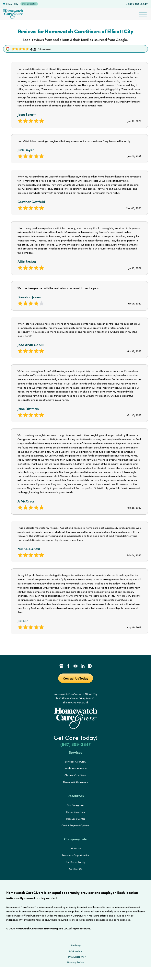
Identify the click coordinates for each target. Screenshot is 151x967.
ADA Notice (75, 951)
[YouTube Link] (75, 666)
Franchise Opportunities (75, 855)
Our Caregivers (75, 805)
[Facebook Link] (68, 666)
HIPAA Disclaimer (76, 956)
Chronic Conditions (75, 775)
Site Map (75, 945)
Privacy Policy (75, 962)
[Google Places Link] (61, 666)
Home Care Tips (75, 812)
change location (29, 3)
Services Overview (75, 761)
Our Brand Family (75, 862)
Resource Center (75, 818)
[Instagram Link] (90, 666)
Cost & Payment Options (75, 825)
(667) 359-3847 (137, 3)
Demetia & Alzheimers (75, 782)
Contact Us (75, 869)
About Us (75, 848)
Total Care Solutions (75, 768)
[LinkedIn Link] (83, 666)
